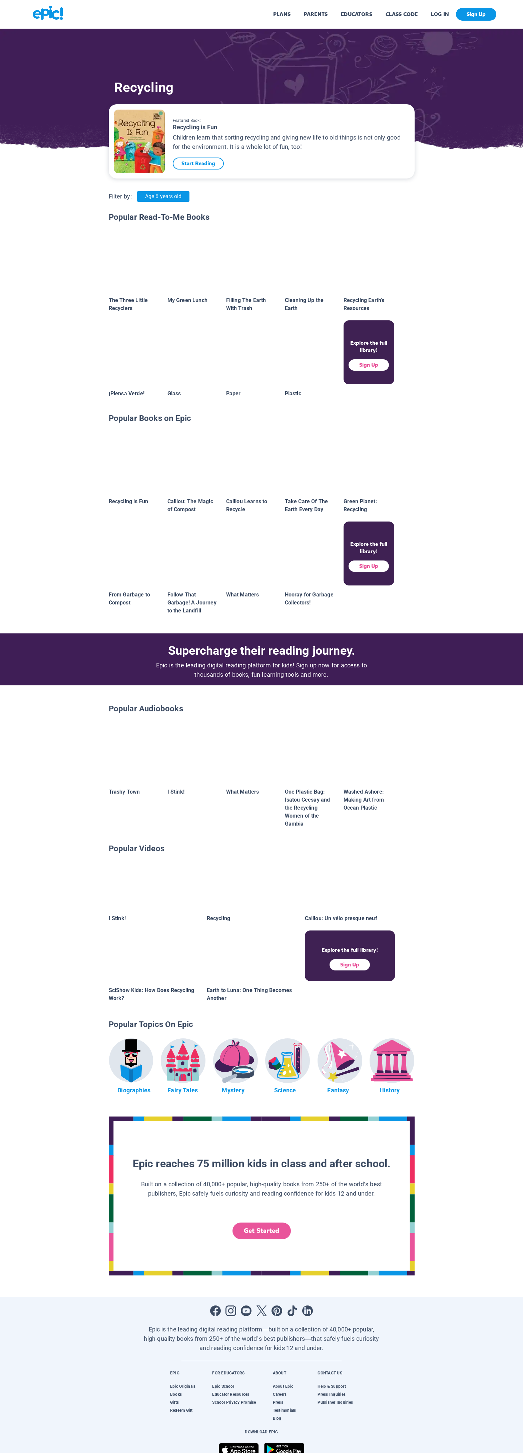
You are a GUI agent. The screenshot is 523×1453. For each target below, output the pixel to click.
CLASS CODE (402, 14)
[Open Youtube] (246, 1310)
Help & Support (332, 1386)
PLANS (282, 14)
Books (176, 1394)
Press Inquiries (332, 1394)
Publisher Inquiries (335, 1402)
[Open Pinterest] (277, 1310)
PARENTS (316, 14)
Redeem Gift (181, 1410)
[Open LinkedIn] (307, 1310)
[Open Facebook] (215, 1310)
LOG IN (440, 14)
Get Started (261, 1230)
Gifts (174, 1402)
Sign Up (368, 364)
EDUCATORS (356, 14)
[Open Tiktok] (292, 1310)
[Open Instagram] (230, 1310)
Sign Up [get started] (476, 14)
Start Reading (201, 163)
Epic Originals (182, 1386)
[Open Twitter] (261, 1310)
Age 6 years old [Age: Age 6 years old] (163, 196)
